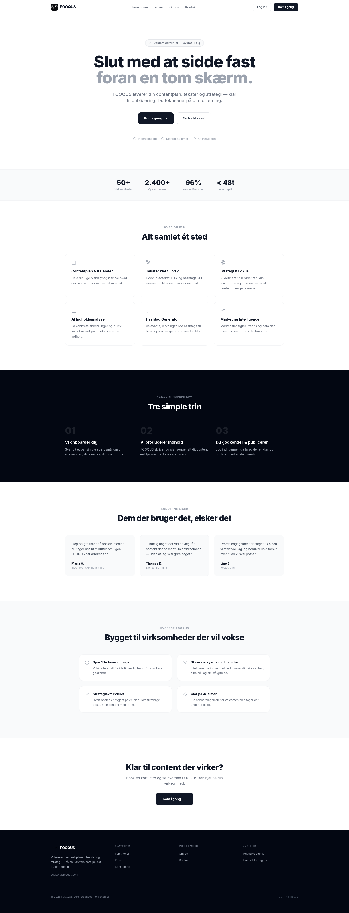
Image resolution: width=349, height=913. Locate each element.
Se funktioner (194, 118)
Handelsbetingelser (256, 860)
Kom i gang (286, 7)
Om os (174, 7)
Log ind (262, 7)
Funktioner (140, 7)
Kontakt (191, 7)
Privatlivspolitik (253, 853)
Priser (158, 7)
